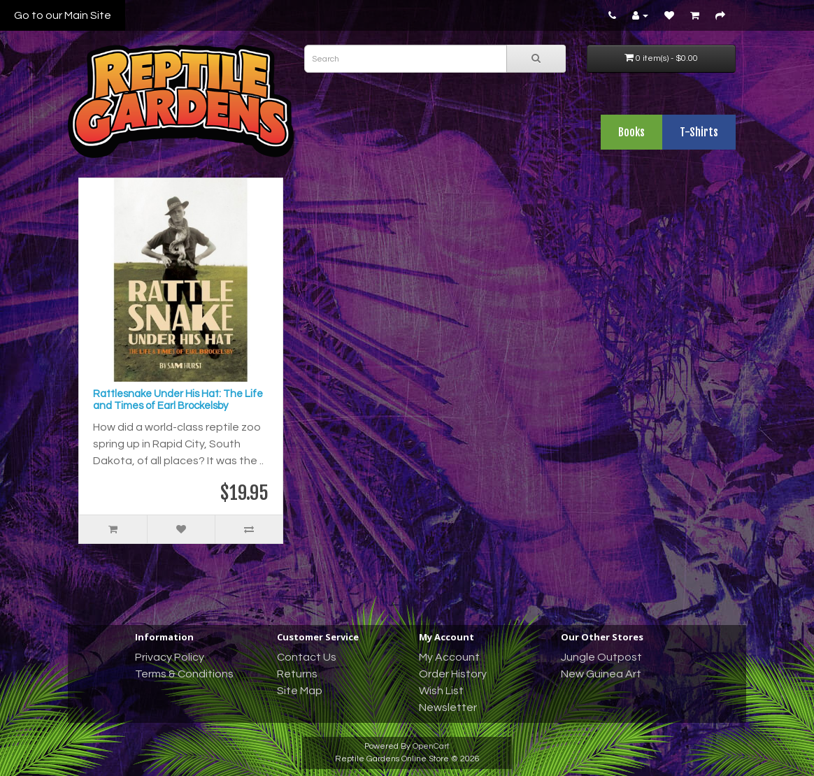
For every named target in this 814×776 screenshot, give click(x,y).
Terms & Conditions (184, 674)
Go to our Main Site (62, 15)
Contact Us (306, 657)
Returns (297, 674)
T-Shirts (699, 132)
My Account (449, 657)
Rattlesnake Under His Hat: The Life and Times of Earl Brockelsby (178, 400)
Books (631, 132)
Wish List (441, 690)
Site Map (299, 690)
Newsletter (448, 707)
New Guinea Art (601, 674)
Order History (453, 674)
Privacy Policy (169, 657)
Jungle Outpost (601, 657)
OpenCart (431, 746)
